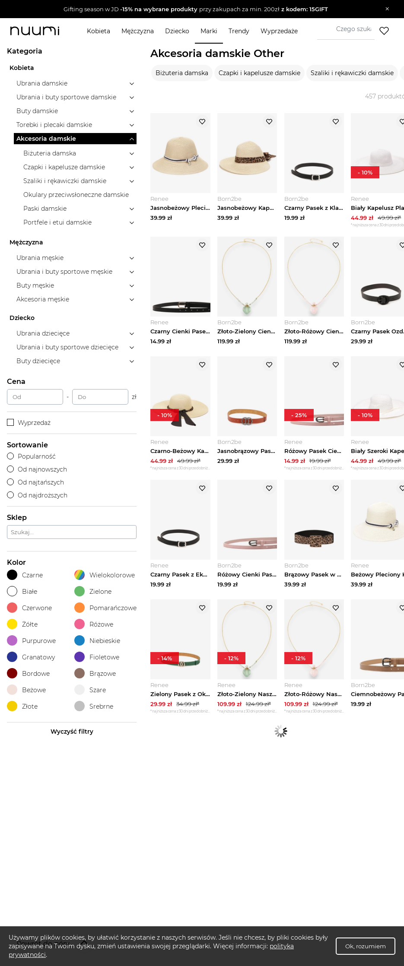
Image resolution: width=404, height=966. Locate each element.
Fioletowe (96, 657)
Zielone (92, 591)
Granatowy (31, 657)
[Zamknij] (387, 9)
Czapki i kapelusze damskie (259, 73)
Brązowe (95, 673)
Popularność (31, 456)
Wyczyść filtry (72, 731)
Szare (90, 690)
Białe (22, 591)
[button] (196, 9)
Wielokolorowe (104, 575)
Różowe (93, 624)
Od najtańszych (35, 482)
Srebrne (93, 706)
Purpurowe (31, 641)
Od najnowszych (37, 469)
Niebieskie (97, 641)
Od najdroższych (37, 495)
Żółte (22, 624)
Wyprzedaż (29, 423)
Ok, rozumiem (365, 946)
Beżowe (26, 690)
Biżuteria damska (182, 73)
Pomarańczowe (105, 608)
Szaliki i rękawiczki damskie (352, 73)
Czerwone (29, 608)
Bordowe (28, 673)
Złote (22, 706)
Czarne (25, 575)
